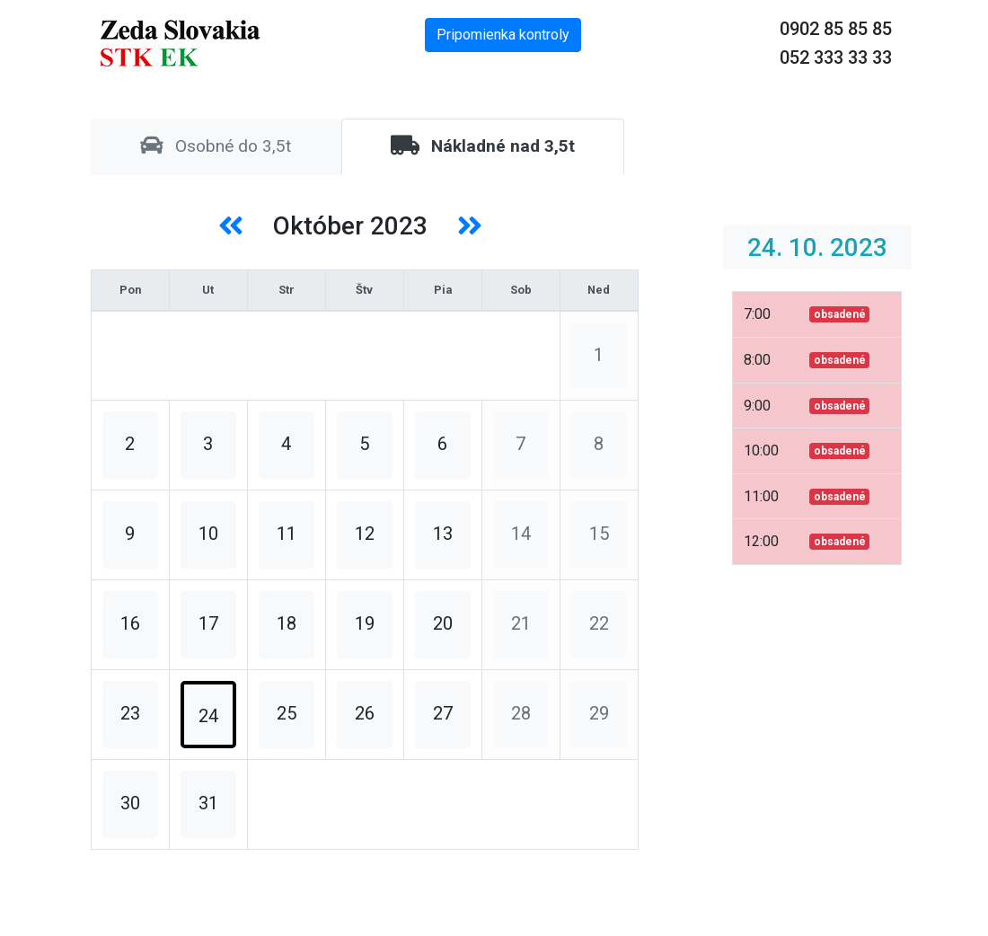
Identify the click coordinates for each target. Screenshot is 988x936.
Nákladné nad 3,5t (483, 146)
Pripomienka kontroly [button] (503, 34)
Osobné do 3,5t (215, 146)
